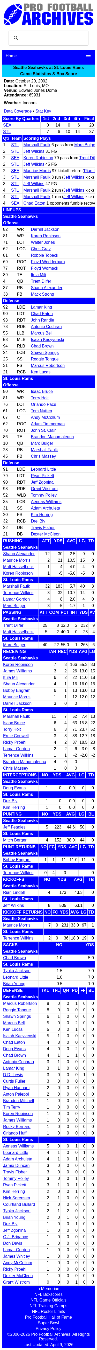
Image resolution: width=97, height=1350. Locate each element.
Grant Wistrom (44, 488)
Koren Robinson (38, 158)
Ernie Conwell (16, 736)
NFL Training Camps (48, 1306)
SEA (7, 125)
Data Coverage (18, 111)
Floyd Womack (44, 268)
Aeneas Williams (46, 501)
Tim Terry (11, 1107)
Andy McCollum (45, 417)
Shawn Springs (45, 352)
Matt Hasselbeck (18, 567)
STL (7, 131)
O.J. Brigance (15, 1237)
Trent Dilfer (41, 281)
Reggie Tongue (44, 359)
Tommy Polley (44, 495)
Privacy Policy (49, 1328)
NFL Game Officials (48, 1300)
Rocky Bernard (17, 1126)
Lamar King (41, 307)
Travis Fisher (43, 527)
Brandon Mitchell (18, 1100)
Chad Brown (42, 346)
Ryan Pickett (42, 476)
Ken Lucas (40, 372)
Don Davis (12, 1243)
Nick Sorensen (16, 1198)
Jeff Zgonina (42, 482)
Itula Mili (38, 275)
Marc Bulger (85, 145)
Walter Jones (43, 242)
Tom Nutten (41, 411)
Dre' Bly (38, 521)
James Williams (17, 671)
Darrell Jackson (45, 229)
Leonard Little (43, 469)
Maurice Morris (37, 171)
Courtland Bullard (19, 1204)
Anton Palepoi (16, 1094)
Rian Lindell (14, 892)
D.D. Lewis (13, 1075)
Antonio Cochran (46, 326)
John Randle (42, 320)
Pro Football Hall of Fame (48, 1317)
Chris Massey (43, 456)
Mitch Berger (15, 840)
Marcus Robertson (48, 365)
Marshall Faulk (37, 145)
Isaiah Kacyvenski (47, 339)
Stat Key (43, 111)
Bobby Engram (17, 690)
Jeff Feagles (14, 827)
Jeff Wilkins (34, 151)
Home (11, 56)
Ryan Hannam (16, 1087)
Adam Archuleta (45, 508)
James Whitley (16, 1256)
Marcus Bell (42, 333)
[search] (47, 38)
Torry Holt (39, 398)
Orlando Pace (43, 404)
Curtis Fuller (14, 1081)
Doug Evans (14, 788)
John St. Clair (43, 430)
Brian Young (14, 984)
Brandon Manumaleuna (52, 437)
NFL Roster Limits (48, 1311)
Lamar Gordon (16, 599)
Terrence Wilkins (18, 592)
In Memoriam (48, 1288)
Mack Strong (42, 294)
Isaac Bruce (42, 391)
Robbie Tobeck (44, 255)
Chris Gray (40, 249)
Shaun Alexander (46, 288)
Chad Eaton (35, 203)
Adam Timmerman (48, 424)
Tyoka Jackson (17, 971)
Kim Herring (42, 514)
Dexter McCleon (46, 534)
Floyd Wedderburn (48, 262)
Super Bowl (48, 1323)
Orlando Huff (14, 1133)
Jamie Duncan (16, 1165)
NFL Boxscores (48, 1294)
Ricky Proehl (14, 742)
